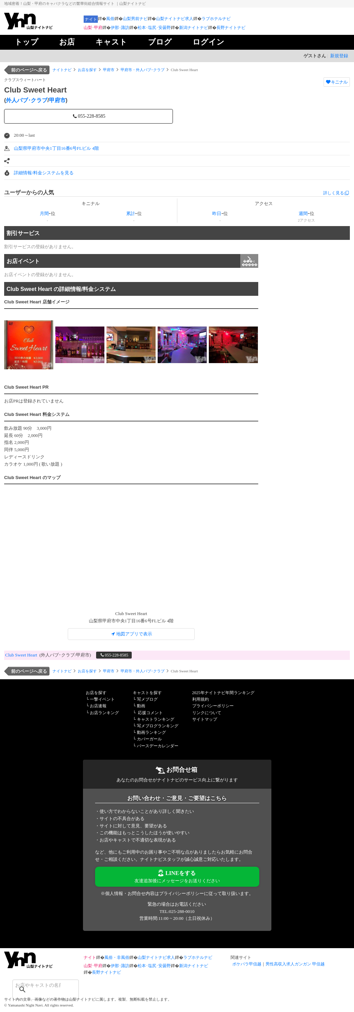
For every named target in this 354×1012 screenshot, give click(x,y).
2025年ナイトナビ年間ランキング (223, 692)
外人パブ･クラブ (26, 100)
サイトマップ (204, 719)
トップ (26, 42)
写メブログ (147, 699)
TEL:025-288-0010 (176, 911)
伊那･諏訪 (120, 27)
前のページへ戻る (29, 69)
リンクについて (206, 712)
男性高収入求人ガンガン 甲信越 (295, 964)
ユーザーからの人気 (29, 192)
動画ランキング (151, 732)
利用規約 (200, 699)
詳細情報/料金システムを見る (44, 172)
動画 (141, 705)
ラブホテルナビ (216, 18)
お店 (67, 42)
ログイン (208, 42)
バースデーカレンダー (157, 745)
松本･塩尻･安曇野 (154, 27)
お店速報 (98, 705)
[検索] (36, 985)
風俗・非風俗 (116, 957)
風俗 (110, 18)
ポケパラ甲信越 (246, 964)
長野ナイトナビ (230, 27)
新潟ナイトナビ (193, 27)
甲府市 (108, 70)
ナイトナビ (62, 70)
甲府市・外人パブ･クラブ (143, 70)
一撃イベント (102, 699)
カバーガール (149, 739)
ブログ (160, 42)
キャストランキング (155, 719)
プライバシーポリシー (213, 705)
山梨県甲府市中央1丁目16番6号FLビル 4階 (56, 148)
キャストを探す (147, 692)
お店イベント (132, 261)
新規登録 (339, 55)
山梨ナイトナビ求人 (174, 18)
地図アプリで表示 (131, 633)
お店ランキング (104, 712)
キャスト (111, 42)
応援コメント (150, 712)
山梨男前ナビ (135, 18)
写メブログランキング (157, 725)
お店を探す (87, 70)
